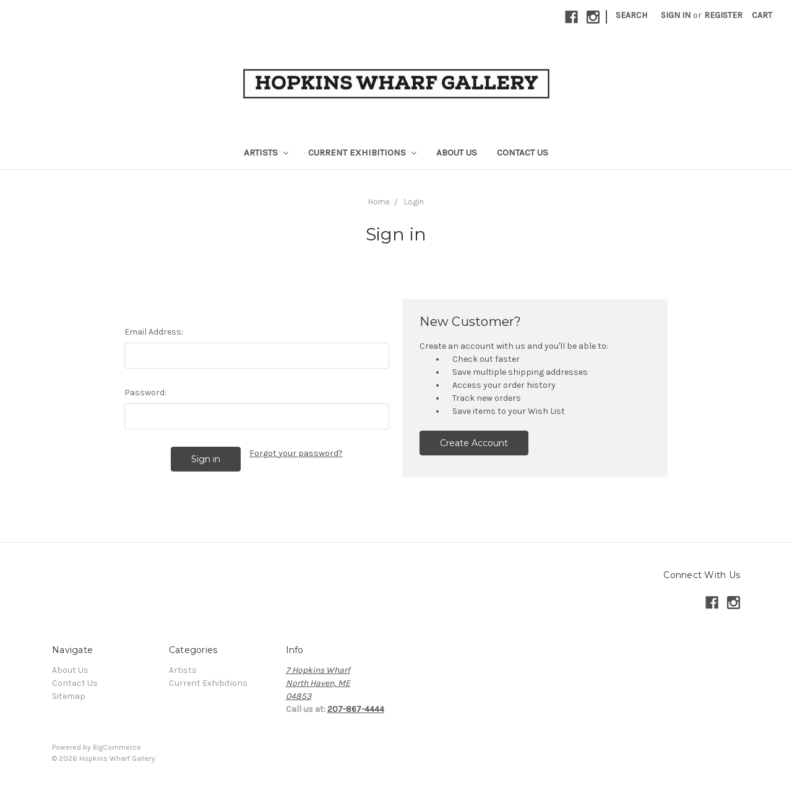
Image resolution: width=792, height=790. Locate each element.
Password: (145, 392)
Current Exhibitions (362, 152)
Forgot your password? (296, 453)
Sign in (676, 15)
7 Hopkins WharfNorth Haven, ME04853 (318, 683)
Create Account (474, 443)
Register (723, 15)
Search (631, 15)
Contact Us (522, 152)
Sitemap (68, 696)
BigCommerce (117, 747)
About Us (456, 152)
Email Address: (153, 332)
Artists (266, 152)
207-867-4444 (355, 709)
